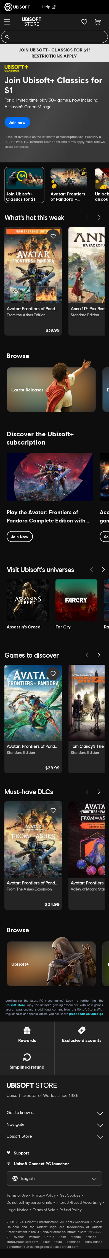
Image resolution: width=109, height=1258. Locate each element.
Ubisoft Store (15, 1005)
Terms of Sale (44, 1210)
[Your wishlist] (84, 21)
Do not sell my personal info (29, 1202)
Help (49, 6)
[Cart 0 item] (97, 21)
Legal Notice (17, 1210)
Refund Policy (71, 1210)
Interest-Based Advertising (79, 1202)
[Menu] (7, 22)
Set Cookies (70, 1195)
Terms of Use (17, 1195)
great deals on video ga (86, 1013)
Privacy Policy (44, 1195)
